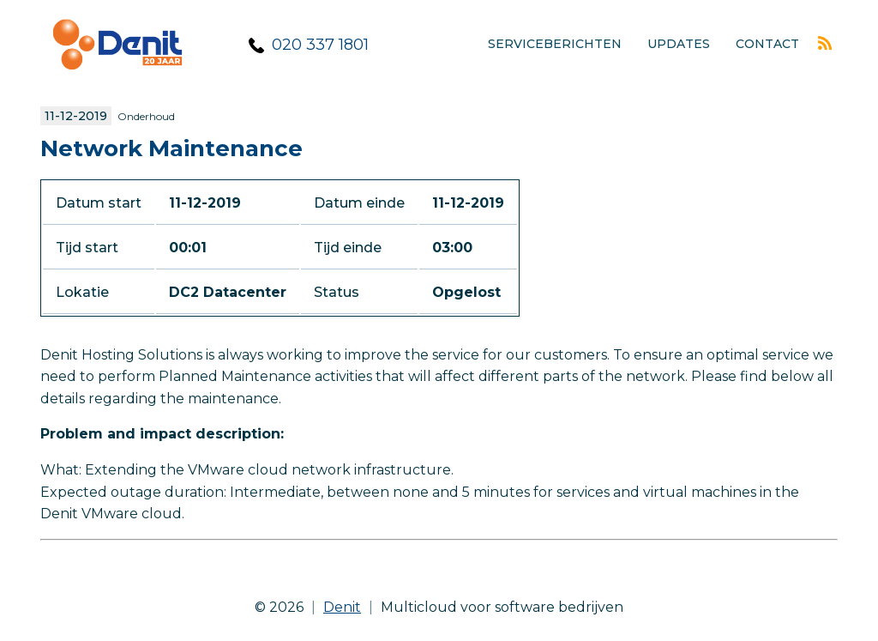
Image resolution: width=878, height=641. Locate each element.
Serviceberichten (555, 43)
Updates (678, 43)
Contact (767, 43)
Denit (342, 607)
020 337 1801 (320, 44)
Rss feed (825, 43)
